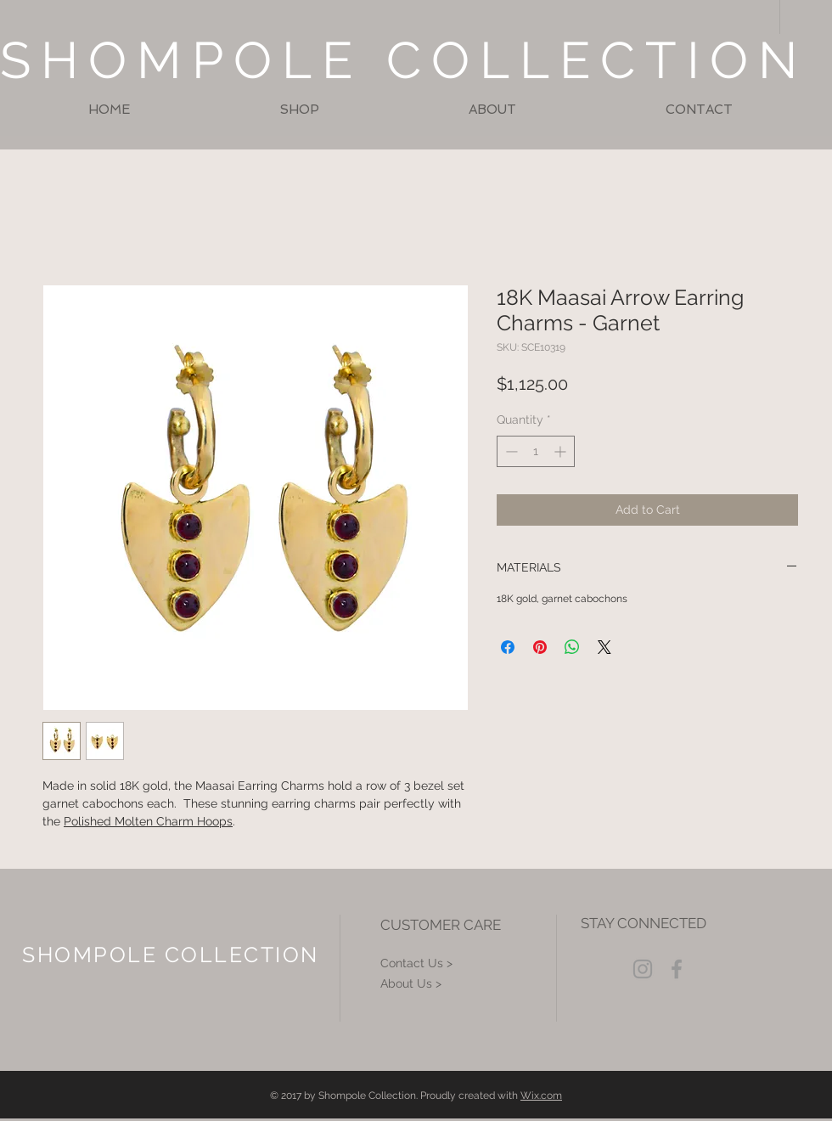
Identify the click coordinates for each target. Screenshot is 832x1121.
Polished (87, 821)
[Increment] (561, 451)
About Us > (410, 983)
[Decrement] (509, 451)
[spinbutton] (535, 451)
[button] (299, 110)
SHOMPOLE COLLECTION (403, 60)
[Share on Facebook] (508, 647)
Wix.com (541, 1095)
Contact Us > (416, 963)
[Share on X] (604, 647)
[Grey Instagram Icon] (642, 969)
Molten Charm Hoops (172, 821)
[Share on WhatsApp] (572, 647)
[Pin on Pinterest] (540, 647)
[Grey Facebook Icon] (676, 969)
